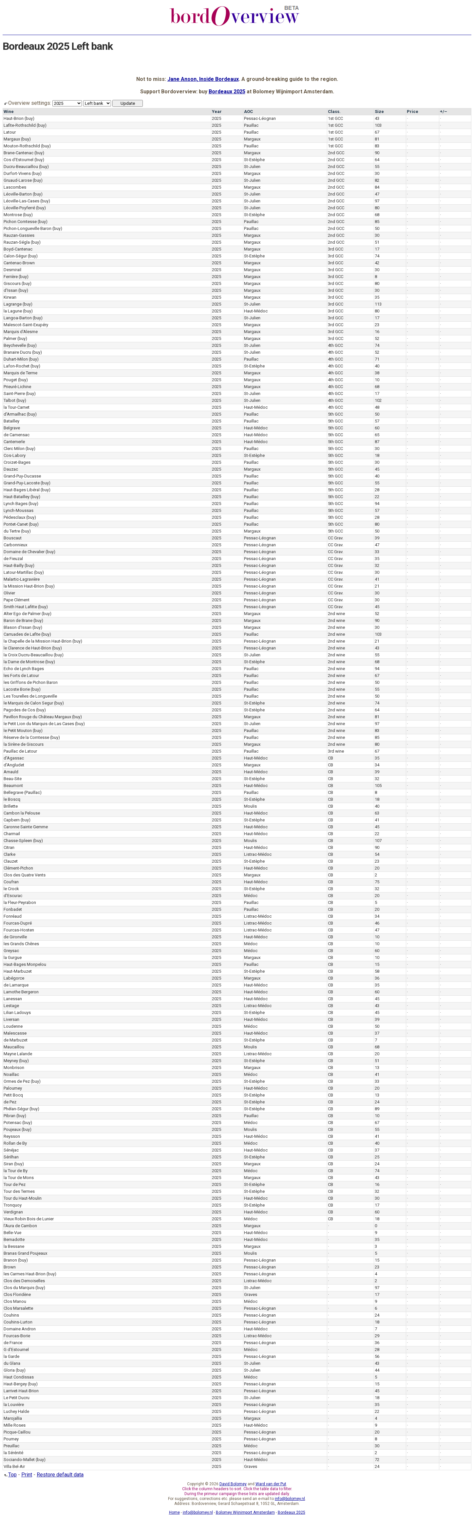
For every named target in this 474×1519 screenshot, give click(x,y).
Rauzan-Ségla (17, 242)
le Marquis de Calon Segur (28, 703)
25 (377, 1156)
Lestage (11, 1005)
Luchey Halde (16, 1411)
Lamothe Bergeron (21, 991)
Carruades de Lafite (22, 634)
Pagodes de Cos (19, 709)
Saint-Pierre (14, 393)
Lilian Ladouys (17, 1012)
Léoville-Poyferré (19, 207)
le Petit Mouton (18, 730)
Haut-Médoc (256, 311)
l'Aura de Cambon (20, 1225)
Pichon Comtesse (20, 221)
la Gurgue (13, 957)
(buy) (29, 118)
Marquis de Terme (20, 372)
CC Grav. (335, 537)
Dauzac (11, 469)
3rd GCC (335, 249)
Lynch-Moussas (18, 510)
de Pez (10, 1101)
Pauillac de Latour (20, 751)
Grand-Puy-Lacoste (22, 482)
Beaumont (13, 785)
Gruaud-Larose (18, 180)
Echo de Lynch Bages (24, 668)
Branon (10, 1260)
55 (377, 166)
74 (377, 255)
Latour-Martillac (18, 572)
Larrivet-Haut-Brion (21, 1390)
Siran (8, 1163)
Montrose (13, 214)
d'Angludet (14, 764)
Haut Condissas (19, 1377)
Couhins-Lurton (18, 1322)
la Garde (11, 1356)
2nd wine (336, 613)
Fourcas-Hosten (19, 930)
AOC (248, 111)
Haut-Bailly (14, 565)
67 (377, 132)
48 (377, 407)
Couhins (11, 1315)
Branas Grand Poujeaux (25, 1253)
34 (377, 764)
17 (377, 249)
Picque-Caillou (17, 1432)
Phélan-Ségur (16, 1108)
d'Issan (10, 290)
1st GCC (335, 118)
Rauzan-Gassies (19, 235)
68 (377, 214)
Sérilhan (11, 1156)
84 (377, 187)
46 (377, 923)
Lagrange (13, 304)
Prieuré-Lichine (17, 386)
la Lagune (13, 311)
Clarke (9, 854)
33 (377, 551)
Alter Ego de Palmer (22, 613)
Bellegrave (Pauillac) (23, 792)
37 (377, 1033)
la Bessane (14, 1246)
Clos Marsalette (18, 1308)
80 (377, 207)
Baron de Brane (18, 620)
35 (377, 297)
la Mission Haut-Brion (24, 586)
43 (377, 118)
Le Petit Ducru (16, 1397)
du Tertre (12, 531)
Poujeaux (12, 1129)
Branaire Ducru (17, 352)
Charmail (12, 833)
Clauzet (11, 861)
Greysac (11, 950)
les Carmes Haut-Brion (25, 1273)
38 (377, 372)
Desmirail (12, 269)
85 (377, 221)
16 (377, 331)
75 (377, 881)
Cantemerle (14, 441)
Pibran (9, 1115)
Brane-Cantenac (18, 152)
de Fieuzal (13, 558)
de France (13, 1342)
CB (330, 758)
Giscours (12, 283)
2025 (216, 118)
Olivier (9, 593)
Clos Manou (15, 1301)
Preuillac (11, 1445)
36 (377, 978)
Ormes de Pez (17, 1081)
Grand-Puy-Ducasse (22, 476)
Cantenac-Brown (19, 262)
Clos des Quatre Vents (25, 874)
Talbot (9, 400)
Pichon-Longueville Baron (27, 228)
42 (377, 262)
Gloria (9, 1370)
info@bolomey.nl (290, 1498)
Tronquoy (13, 1205)
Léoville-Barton (18, 194)
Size (379, 111)
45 (377, 469)
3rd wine (336, 751)
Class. (334, 111)
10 (377, 379)
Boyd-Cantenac (18, 249)
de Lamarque (16, 985)
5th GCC (335, 414)
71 (377, 359)
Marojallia (13, 1418)
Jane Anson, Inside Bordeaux (203, 79)
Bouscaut (13, 537)
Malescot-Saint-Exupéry (26, 324)
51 (377, 242)
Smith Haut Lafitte (20, 606)
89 (377, 1108)
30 (377, 173)
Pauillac (251, 125)
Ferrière (11, 276)
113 (378, 304)
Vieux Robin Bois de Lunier (29, 1218)
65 (377, 434)
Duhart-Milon (16, 359)
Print (26, 1475)
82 (377, 180)
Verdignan (13, 1212)
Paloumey (13, 1088)
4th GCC (335, 345)
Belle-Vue (12, 1232)
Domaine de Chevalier (24, 551)
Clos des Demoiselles (24, 1280)
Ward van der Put (271, 1484)
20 (377, 868)
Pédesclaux (14, 517)
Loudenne (13, 1026)
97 (377, 200)
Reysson (12, 1136)
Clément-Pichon (18, 868)
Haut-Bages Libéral (22, 489)
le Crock (11, 888)
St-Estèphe (254, 159)
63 (377, 813)
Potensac (12, 1122)
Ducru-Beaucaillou (21, 166)
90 (377, 152)
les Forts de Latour (21, 675)
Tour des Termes (19, 1191)
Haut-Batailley (16, 496)
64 (377, 159)
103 (378, 125)
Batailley (11, 421)
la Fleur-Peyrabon (20, 902)
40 (377, 366)
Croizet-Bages (17, 462)
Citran (9, 847)
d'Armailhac (15, 414)
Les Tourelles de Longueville (30, 696)
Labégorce (14, 978)
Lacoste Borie (17, 689)
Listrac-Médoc (258, 854)
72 (377, 1459)
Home (174, 1512)
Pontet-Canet (16, 524)
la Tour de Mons (19, 1177)
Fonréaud (13, 916)
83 (377, 145)
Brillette (11, 806)
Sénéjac (11, 1150)
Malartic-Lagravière (22, 579)
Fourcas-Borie (17, 1335)
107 (378, 840)
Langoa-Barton (18, 317)
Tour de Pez (15, 1184)
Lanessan (13, 998)
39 (377, 537)
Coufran (11, 881)
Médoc (250, 895)
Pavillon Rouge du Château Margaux (37, 716)
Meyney (11, 1060)
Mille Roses (15, 1425)
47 (377, 194)
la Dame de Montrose (24, 661)
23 (377, 324)
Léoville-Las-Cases (21, 200)
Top (10, 1475)
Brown (10, 1267)
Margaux (12, 139)
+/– (443, 111)
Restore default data (60, 1475)
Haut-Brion (14, 118)
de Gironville (15, 936)
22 (377, 496)
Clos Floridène (17, 1294)
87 (377, 441)
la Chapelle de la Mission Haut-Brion (37, 641)
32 (377, 565)
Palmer (10, 338)
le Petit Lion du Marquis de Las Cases (39, 723)
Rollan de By (15, 1143)
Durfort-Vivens (17, 173)
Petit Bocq (13, 1095)
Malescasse (15, 1033)
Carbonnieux (15, 544)
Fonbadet (13, 909)
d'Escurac (13, 895)
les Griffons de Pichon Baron (31, 682)
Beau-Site (13, 778)
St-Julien (252, 166)
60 (377, 427)
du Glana (12, 1363)
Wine (9, 111)
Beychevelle (15, 345)
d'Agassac (14, 758)
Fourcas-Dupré (18, 923)
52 (377, 338)
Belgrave (12, 427)
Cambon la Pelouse (22, 813)
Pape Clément (16, 599)
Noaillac (11, 1074)
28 (377, 489)
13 (377, 1067)
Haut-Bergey (15, 1383)
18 (377, 455)
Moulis (250, 806)
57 (377, 421)
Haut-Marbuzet (18, 971)
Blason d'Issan (17, 627)
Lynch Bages (16, 503)
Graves (250, 1294)
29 (377, 1335)
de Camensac (16, 434)
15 (377, 964)
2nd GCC (336, 152)
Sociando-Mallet (19, 1459)
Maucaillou (14, 1046)
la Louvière (14, 1404)
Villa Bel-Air (14, 1466)
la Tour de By (16, 1170)
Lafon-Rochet (16, 366)
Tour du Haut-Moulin (23, 1198)
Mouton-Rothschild (22, 145)
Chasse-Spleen (18, 840)
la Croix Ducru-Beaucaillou (28, 654)
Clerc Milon (14, 448)
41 (377, 579)
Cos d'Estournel (18, 159)
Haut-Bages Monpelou (25, 964)
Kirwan (10, 297)
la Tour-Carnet (16, 407)
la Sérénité (13, 1452)
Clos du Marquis (19, 1287)
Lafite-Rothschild (20, 125)
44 (377, 1370)
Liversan (11, 1019)
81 (377, 139)
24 (377, 1101)
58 (377, 971)
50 (377, 228)
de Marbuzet (16, 1040)
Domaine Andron (20, 1328)
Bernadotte (14, 1239)
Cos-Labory (15, 455)
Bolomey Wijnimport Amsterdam (245, 1512)
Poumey (11, 1438)
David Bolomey (233, 1484)
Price (412, 111)
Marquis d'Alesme (21, 331)
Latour (10, 132)
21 (377, 586)
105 (378, 785)
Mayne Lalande (18, 1053)
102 (378, 400)
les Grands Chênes (21, 943)
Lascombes (15, 187)
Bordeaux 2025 (227, 91)
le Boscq (12, 799)
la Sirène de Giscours (24, 744)
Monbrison (14, 1067)
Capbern (12, 819)
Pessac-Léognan (260, 118)
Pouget (10, 379)
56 (377, 1356)
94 (377, 503)
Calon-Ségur (15, 255)
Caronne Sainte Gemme (26, 826)
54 (377, 854)
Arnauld (11, 771)
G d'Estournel (16, 1349)
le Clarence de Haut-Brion (27, 648)
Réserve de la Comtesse (26, 737)
